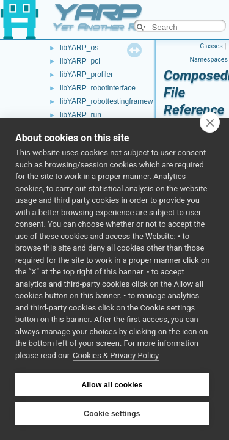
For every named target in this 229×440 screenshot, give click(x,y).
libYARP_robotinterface (98, 88)
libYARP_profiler (86, 74)
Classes (211, 46)
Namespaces (209, 60)
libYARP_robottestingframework (111, 101)
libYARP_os (79, 47)
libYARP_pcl (80, 61)
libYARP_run (80, 115)
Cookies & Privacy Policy (116, 355)
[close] (210, 122)
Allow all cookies (111, 385)
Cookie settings (112, 413)
